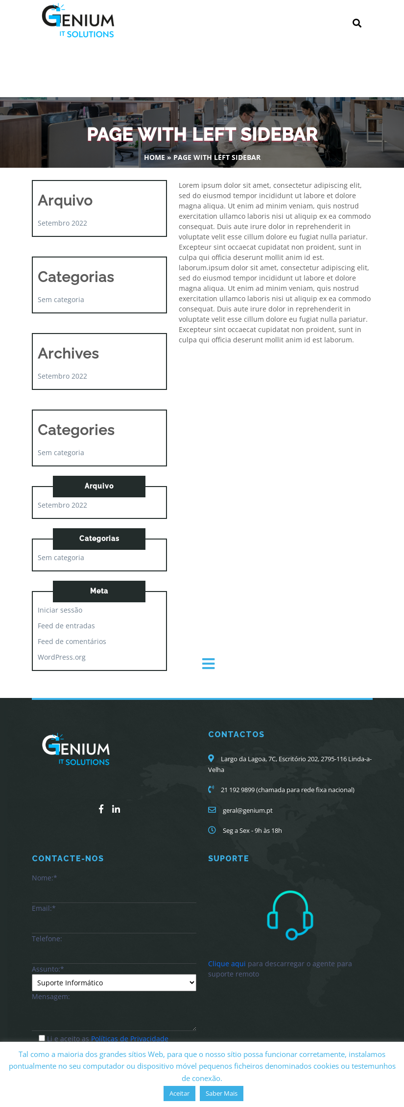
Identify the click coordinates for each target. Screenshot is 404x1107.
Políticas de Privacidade (129, 1038)
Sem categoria (61, 299)
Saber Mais (222, 1093)
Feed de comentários (72, 641)
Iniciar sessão (60, 610)
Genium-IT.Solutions (74, 64)
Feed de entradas (66, 625)
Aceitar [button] (179, 1093)
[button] (299, 664)
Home (154, 157)
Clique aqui (227, 963)
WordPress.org (62, 657)
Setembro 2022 (62, 223)
